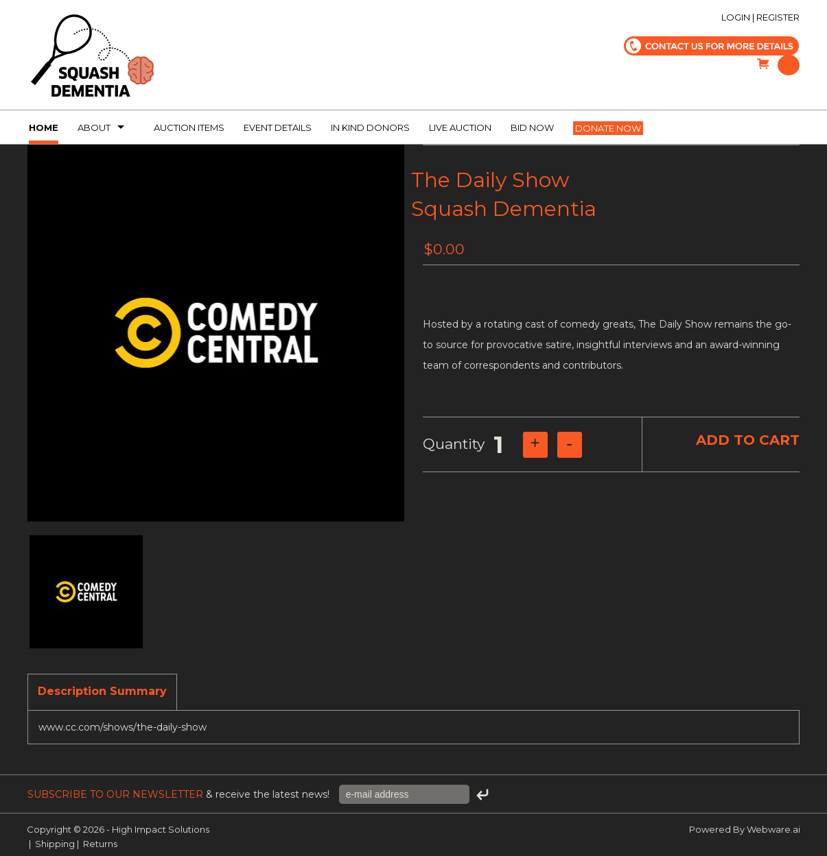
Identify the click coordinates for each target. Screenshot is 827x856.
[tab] (102, 692)
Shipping (55, 843)
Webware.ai (773, 829)
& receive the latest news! (179, 794)
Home (43, 127)
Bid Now (532, 127)
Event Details (278, 127)
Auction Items (189, 127)
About (94, 127)
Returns (100, 843)
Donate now (608, 128)
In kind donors (370, 127)
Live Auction (460, 127)
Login (735, 17)
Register (778, 17)
